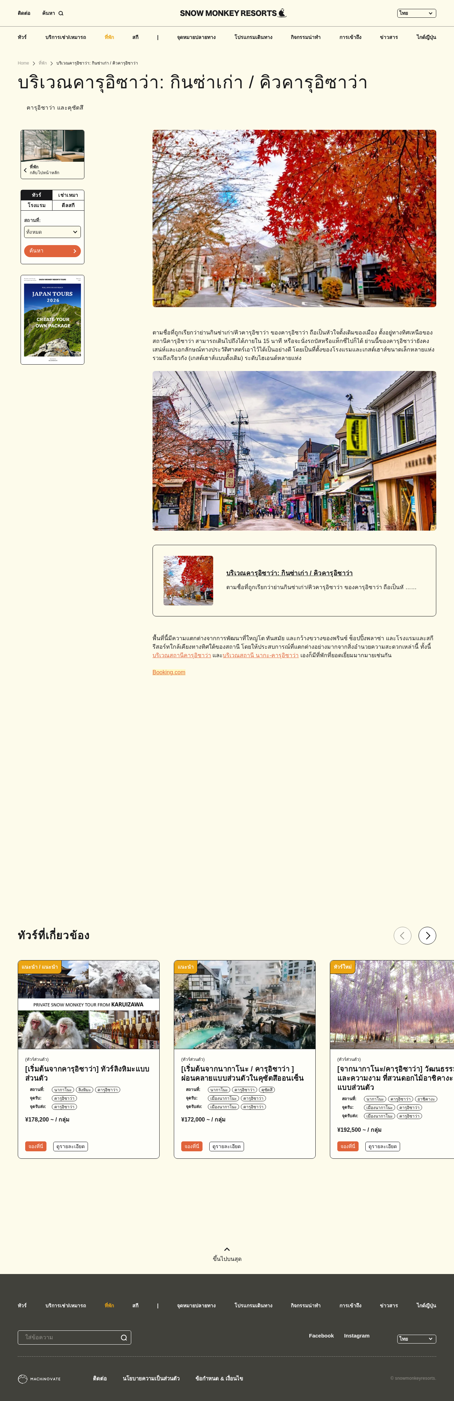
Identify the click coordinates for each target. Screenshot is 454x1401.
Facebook (321, 1336)
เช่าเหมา (68, 195)
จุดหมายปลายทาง (196, 37)
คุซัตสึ (266, 1089)
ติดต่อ (24, 13)
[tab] (36, 195)
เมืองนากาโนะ (223, 1098)
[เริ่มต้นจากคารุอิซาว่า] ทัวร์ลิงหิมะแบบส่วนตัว (87, 1073)
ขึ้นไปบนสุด (227, 1254)
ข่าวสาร (389, 37)
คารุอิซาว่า (108, 1089)
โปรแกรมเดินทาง (253, 37)
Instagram (357, 1336)
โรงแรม (37, 205)
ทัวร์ (22, 37)
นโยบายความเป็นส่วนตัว (151, 1378)
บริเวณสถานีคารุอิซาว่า (182, 655)
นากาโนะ (63, 1089)
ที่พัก (109, 37)
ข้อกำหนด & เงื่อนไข (219, 1378)
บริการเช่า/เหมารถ (65, 37)
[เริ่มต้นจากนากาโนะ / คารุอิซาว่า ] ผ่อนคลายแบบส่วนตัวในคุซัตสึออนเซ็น (242, 1073)
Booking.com (169, 672)
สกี (135, 37)
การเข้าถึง (350, 37)
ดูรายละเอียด (70, 1146)
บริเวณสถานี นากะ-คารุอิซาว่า (261, 655)
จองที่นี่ (35, 1146)
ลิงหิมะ (84, 1089)
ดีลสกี (68, 205)
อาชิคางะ (426, 1099)
